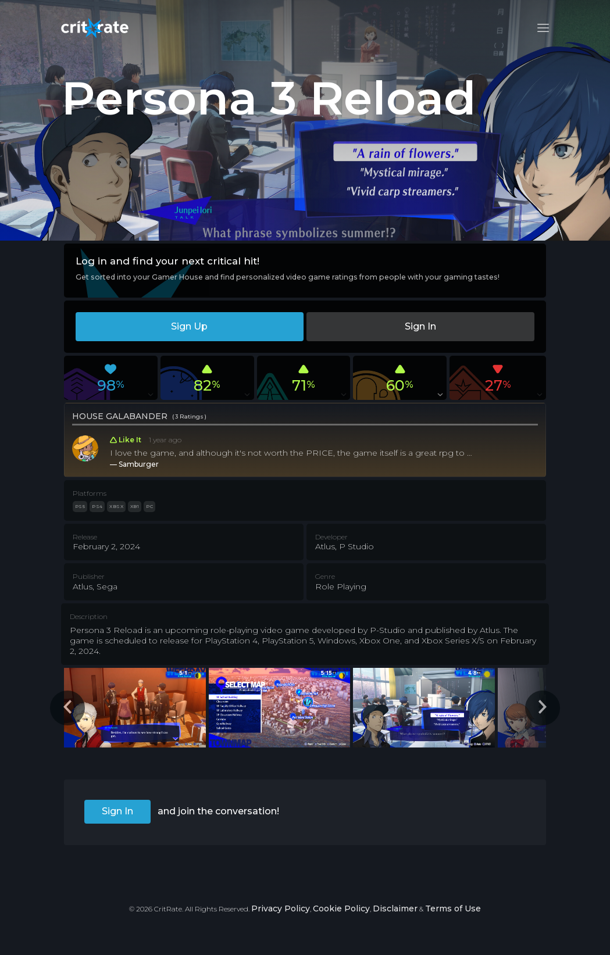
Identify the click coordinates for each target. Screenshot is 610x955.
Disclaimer (395, 908)
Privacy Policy (280, 908)
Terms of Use (453, 908)
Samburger (139, 464)
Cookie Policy (341, 908)
